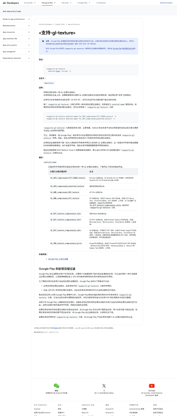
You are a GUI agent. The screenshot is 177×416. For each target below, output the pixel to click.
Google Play (82, 3)
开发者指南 (133, 413)
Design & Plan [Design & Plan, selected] (47, 3)
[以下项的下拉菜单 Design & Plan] (56, 3)
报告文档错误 (158, 413)
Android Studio (166, 3)
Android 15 (109, 409)
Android (37, 409)
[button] (14, 19)
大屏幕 (84, 409)
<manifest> (49, 83)
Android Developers (45, 24)
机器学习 (61, 413)
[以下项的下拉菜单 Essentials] (36, 3)
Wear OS (85, 413)
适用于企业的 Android (42, 413)
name (58, 71)
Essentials (28, 3)
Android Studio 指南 (136, 409)
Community (101, 3)
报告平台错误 (158, 409)
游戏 (59, 409)
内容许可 (57, 328)
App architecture (12, 11)
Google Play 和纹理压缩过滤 (123, 48)
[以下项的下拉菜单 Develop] (72, 3)
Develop (65, 3)
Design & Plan (60, 24)
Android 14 (109, 413)
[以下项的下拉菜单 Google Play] (90, 3)
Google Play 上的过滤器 (58, 259)
